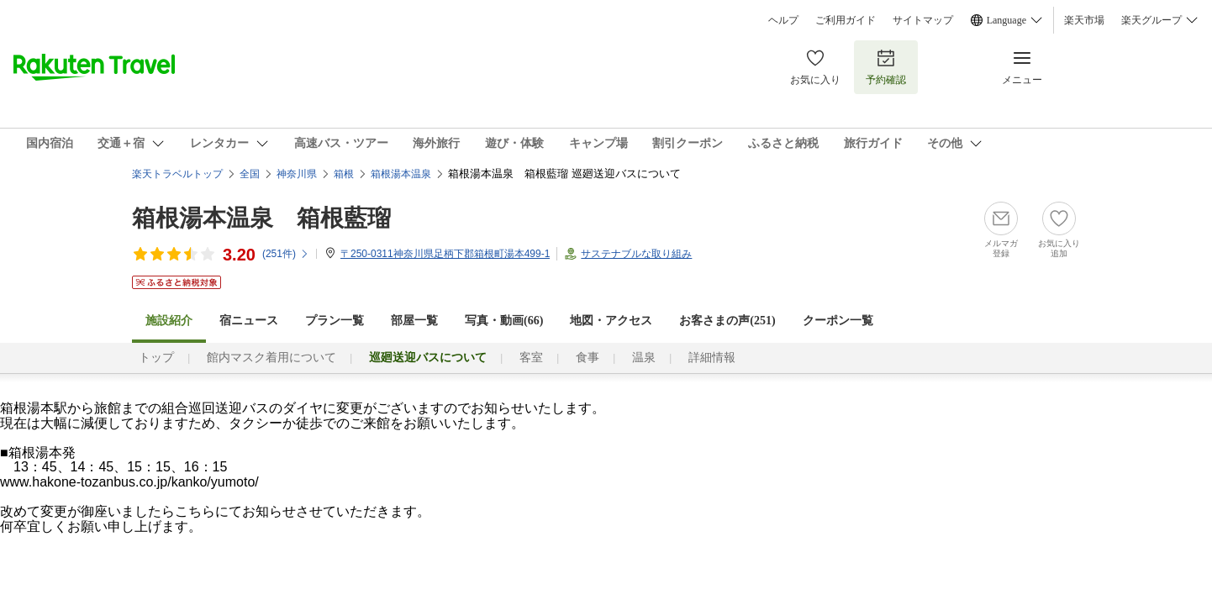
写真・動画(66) (504, 320)
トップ (156, 357)
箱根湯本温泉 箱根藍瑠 (261, 218)
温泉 (644, 357)
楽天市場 (1084, 20)
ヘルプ (783, 20)
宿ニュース (248, 320)
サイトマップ (923, 20)
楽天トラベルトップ (177, 174)
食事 (587, 357)
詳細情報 (711, 357)
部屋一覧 (414, 320)
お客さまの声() (727, 320)
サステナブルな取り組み (636, 254)
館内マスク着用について (271, 357)
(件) (285, 254)
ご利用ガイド (845, 20)
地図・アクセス (611, 320)
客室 (531, 357)
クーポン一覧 (838, 320)
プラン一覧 (334, 320)
